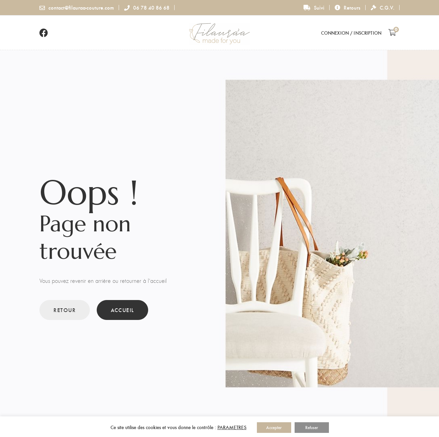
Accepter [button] (274, 427)
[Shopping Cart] (392, 32)
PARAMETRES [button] (232, 427)
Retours (347, 7)
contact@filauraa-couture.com (76, 7)
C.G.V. (382, 7)
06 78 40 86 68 (146, 7)
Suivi (314, 7)
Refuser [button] (311, 427)
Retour (65, 309)
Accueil (122, 309)
